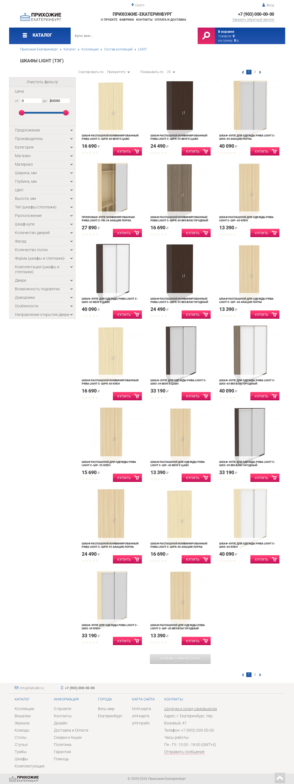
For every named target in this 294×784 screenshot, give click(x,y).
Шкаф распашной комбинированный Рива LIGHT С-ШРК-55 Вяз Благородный (179, 300)
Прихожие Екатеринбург (39, 49)
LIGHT (142, 49)
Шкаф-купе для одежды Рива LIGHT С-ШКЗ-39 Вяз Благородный (247, 463)
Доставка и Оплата (71, 730)
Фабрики (126, 20)
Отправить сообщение (184, 752)
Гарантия (62, 752)
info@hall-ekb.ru (32, 688)
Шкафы (21, 759)
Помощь (61, 759)
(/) (180, 659)
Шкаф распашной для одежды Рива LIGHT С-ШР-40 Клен (246, 219)
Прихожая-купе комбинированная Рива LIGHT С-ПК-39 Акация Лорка (108, 219)
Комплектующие (29, 766)
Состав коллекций (118, 49)
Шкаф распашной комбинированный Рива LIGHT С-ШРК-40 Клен (110, 382)
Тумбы (21, 752)
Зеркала (22, 723)
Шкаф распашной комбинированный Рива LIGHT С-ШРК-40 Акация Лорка (178, 545)
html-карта (141, 709)
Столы (21, 737)
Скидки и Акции (68, 737)
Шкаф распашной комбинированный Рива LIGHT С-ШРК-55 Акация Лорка (110, 545)
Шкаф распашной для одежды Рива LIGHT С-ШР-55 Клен (109, 463)
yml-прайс (141, 723)
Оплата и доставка (170, 20)
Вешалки (23, 716)
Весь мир (106, 709)
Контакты (144, 20)
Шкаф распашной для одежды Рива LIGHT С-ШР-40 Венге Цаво (177, 463)
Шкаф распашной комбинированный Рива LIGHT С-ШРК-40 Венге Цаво (110, 137)
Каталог (69, 49)
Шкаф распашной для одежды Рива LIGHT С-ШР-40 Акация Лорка (246, 300)
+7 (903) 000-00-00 (256, 14)
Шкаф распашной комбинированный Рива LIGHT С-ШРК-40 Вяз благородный (179, 219)
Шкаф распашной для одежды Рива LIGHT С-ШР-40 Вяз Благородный (177, 627)
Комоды (22, 730)
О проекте (109, 20)
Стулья (21, 744)
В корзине (226, 32)
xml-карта (140, 716)
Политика (62, 744)
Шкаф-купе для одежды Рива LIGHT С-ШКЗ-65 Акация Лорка (247, 137)
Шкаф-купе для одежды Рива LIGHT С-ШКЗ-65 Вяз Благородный (247, 382)
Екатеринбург (110, 716)
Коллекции (90, 49)
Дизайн (60, 723)
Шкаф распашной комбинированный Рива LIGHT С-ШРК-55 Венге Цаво (178, 137)
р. (237, 40)
